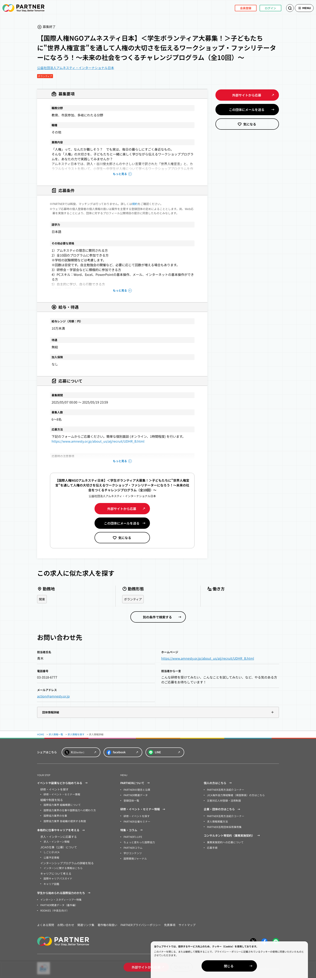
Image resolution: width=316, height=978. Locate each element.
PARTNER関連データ (135, 795)
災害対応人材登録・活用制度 (222, 800)
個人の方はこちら (218, 783)
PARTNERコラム (132, 846)
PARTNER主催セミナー (136, 820)
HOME (40, 734)
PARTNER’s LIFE (132, 836)
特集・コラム (132, 829)
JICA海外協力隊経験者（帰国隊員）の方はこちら (233, 795)
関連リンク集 (85, 922)
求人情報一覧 (56, 734)
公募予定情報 (51, 856)
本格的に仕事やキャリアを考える (61, 829)
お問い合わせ (65, 922)
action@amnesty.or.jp (53, 696)
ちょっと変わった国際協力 (138, 841)
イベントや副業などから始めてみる (63, 783)
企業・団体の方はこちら (222, 808)
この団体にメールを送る (121, 523)
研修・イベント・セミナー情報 (60, 794)
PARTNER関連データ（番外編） (57, 903)
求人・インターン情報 (56, 840)
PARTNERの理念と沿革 (136, 790)
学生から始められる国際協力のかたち (64, 891)
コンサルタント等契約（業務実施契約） (232, 834)
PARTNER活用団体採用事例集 (223, 826)
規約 (135, 204)
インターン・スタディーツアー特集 (59, 897)
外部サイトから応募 (121, 508)
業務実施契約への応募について (224, 841)
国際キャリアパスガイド (57, 876)
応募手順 (212, 846)
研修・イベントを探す (136, 815)
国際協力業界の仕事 (54, 815)
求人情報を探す (76, 734)
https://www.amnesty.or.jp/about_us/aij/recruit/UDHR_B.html (98, 441)
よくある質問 (45, 922)
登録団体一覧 (131, 800)
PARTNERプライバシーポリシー (141, 922)
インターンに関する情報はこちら (62, 866)
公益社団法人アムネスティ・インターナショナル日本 (75, 67)
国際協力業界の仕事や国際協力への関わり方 (68, 810)
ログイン (264, 8)
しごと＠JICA (51, 851)
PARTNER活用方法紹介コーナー (224, 790)
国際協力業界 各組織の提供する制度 (63, 820)
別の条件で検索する (157, 617)
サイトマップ (187, 922)
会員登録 (239, 8)
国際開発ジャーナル (134, 857)
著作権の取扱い (107, 922)
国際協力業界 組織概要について (61, 804)
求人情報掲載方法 (216, 820)
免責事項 (169, 922)
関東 (42, 599)
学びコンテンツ (132, 851)
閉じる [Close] (269, 966)
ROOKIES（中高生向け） (54, 908)
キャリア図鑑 (51, 882)
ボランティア (133, 599)
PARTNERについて (135, 783)
